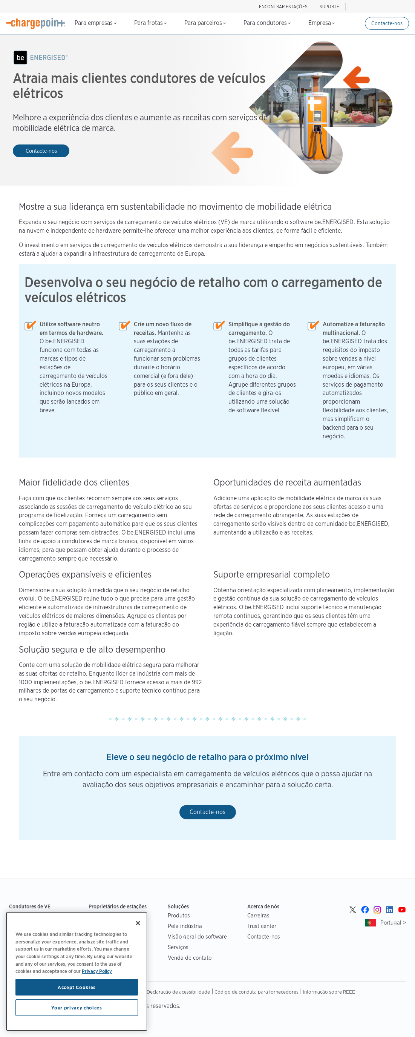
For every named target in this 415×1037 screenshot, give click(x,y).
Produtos (179, 915)
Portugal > (393, 922)
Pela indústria (185, 925)
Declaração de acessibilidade (178, 992)
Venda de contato (189, 957)
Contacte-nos (387, 23)
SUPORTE (329, 6)
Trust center (261, 925)
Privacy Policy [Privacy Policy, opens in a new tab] (97, 971)
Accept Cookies (77, 987)
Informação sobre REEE (329, 992)
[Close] (138, 923)
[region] (76, 971)
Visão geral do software (197, 936)
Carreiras (258, 915)
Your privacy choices (76, 1008)
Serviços (178, 947)
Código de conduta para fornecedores (256, 992)
